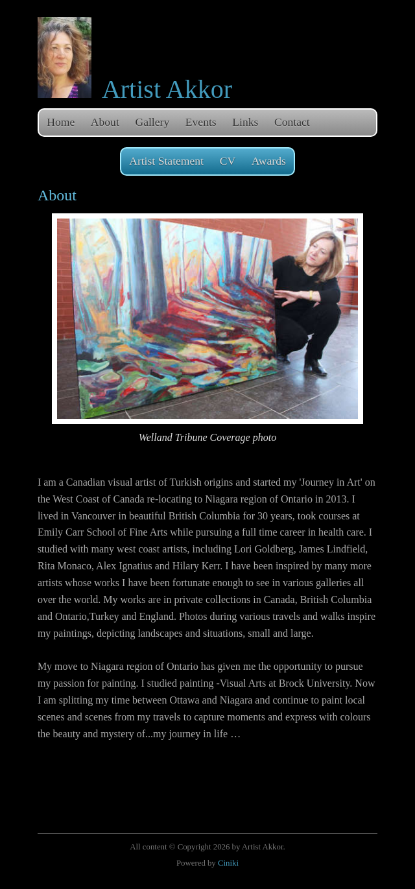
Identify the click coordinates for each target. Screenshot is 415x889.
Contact (292, 121)
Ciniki (228, 863)
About (105, 121)
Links (245, 121)
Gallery (152, 121)
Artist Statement (166, 160)
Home (61, 121)
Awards (269, 160)
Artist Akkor (167, 89)
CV (227, 160)
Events (201, 121)
